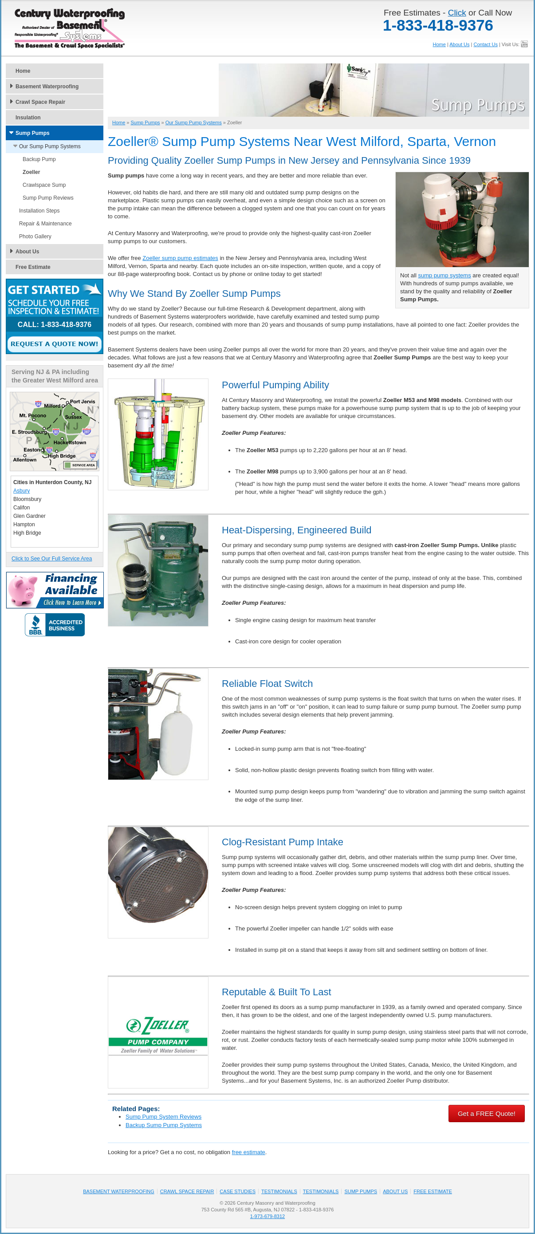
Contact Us (485, 44)
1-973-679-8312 (267, 1216)
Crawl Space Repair (40, 102)
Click (457, 12)
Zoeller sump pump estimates (180, 258)
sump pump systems (444, 275)
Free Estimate (33, 267)
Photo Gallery (35, 236)
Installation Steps (39, 211)
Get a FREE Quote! (486, 1113)
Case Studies (238, 1191)
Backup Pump (39, 159)
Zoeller (31, 172)
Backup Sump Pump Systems (164, 1125)
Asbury (21, 491)
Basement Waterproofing (47, 86)
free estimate (248, 1152)
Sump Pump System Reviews (163, 1116)
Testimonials (279, 1191)
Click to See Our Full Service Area (52, 559)
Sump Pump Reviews (48, 198)
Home (439, 44)
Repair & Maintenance (45, 224)
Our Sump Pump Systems (50, 146)
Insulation (28, 117)
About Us (459, 44)
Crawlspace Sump (44, 185)
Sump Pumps (33, 133)
